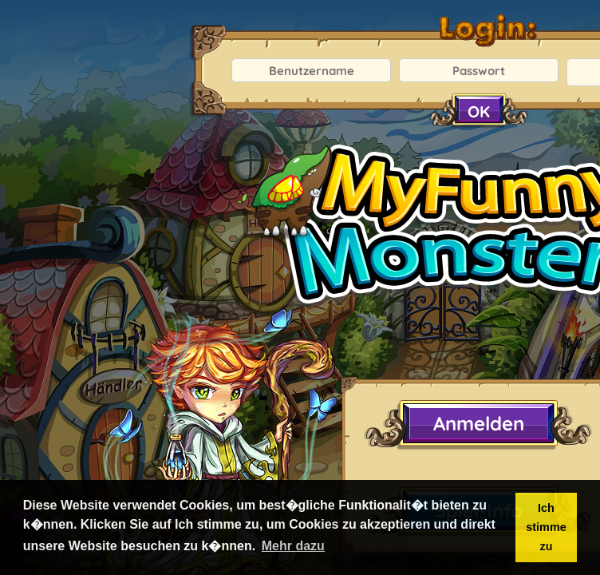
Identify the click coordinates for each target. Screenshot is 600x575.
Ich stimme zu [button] (546, 527)
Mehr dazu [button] (293, 546)
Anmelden (478, 423)
